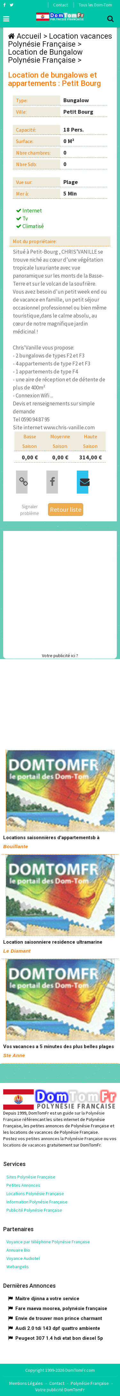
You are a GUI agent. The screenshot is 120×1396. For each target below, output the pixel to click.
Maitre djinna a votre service (47, 1298)
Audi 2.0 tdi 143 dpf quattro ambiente (57, 1328)
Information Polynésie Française (37, 1202)
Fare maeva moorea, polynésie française (61, 1308)
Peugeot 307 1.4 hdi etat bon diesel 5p (59, 1338)
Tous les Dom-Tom (95, 5)
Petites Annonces (23, 1185)
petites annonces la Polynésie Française (64, 1138)
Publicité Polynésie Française (34, 1210)
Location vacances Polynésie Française (60, 40)
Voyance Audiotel (23, 1258)
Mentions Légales (26, 1383)
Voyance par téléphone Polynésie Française (48, 1242)
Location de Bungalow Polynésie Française (45, 56)
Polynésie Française (90, 1383)
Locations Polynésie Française (35, 1193)
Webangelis (17, 1266)
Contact (60, 5)
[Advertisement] (60, 591)
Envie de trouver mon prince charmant (58, 1318)
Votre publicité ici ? (60, 655)
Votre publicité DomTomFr (60, 1389)
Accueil (29, 36)
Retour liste (65, 509)
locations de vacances (24, 1145)
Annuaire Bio (18, 1250)
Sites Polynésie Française (30, 1177)
